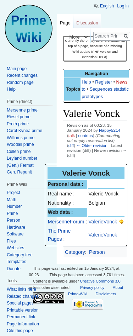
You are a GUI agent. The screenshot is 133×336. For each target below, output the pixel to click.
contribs (85, 135)
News (121, 82)
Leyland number (22, 158)
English (107, 6)
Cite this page (20, 330)
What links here (21, 289)
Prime (12, 213)
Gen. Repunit (19, 172)
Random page (20, 82)
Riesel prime (19, 116)
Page (65, 22)
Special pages (20, 303)
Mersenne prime (22, 110)
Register (103, 82)
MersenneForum (66, 221)
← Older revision (91, 145)
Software (15, 234)
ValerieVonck (102, 221)
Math (11, 199)
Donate (14, 268)
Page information (23, 323)
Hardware (16, 227)
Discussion (87, 22)
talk (71, 135)
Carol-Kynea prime (24, 130)
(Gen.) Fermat (20, 165)
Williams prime (20, 137)
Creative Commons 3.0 (100, 281)
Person (97, 252)
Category (75, 252)
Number (14, 206)
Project (13, 192)
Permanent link (21, 316)
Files (11, 241)
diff (71, 145)
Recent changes (22, 75)
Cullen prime (19, 151)
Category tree (20, 254)
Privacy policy (92, 287)
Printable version (22, 310)
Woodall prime (20, 144)
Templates (16, 261)
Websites (15, 247)
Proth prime (18, 123)
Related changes (23, 296)
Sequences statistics (110, 89)
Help (86, 82)
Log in (123, 6)
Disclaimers (106, 294)
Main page (17, 68)
